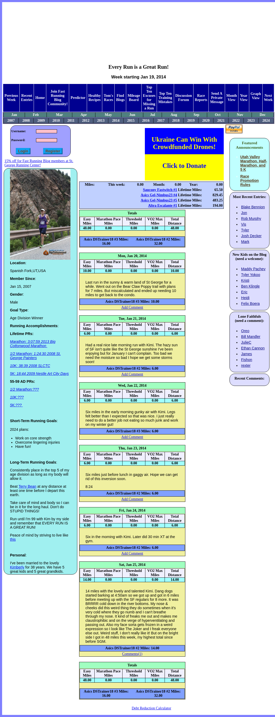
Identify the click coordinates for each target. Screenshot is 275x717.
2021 (221, 121)
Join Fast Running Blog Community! (58, 97)
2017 (161, 121)
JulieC (246, 342)
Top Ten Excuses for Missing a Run (149, 97)
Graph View (256, 96)
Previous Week (11, 98)
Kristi (245, 280)
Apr (83, 115)
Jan (14, 115)
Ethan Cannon (253, 348)
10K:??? (17, 397)
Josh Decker (251, 236)
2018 (176, 121)
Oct (218, 115)
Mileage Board (134, 98)
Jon (244, 213)
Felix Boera (250, 303)
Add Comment (132, 307)
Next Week (268, 98)
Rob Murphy (251, 218)
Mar (59, 115)
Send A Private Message (216, 98)
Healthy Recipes (94, 98)
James (246, 354)
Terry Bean (27, 486)
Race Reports (201, 98)
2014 (116, 121)
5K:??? (16, 405)
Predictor (77, 98)
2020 (206, 121)
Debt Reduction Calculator (151, 708)
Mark (245, 242)
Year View (244, 98)
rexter (246, 365)
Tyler (245, 230)
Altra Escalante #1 (162, 206)
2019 (191, 121)
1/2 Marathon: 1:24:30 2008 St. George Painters (35, 356)
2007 (11, 121)
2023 (251, 121)
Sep (196, 115)
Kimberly (17, 567)
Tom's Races (108, 98)
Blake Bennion (253, 207)
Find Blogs (120, 98)
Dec (263, 115)
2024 (266, 121)
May (108, 115)
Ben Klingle (250, 286)
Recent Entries (27, 98)
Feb (36, 115)
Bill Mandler (250, 336)
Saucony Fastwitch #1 (160, 190)
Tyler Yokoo (250, 275)
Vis (243, 224)
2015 (131, 121)
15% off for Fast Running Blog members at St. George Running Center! (38, 163)
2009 (41, 121)
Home (40, 98)
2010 (56, 121)
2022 (236, 121)
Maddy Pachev (253, 269)
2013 (100, 121)
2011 (70, 121)
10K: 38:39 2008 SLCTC (30, 366)
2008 (26, 121)
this (13, 539)
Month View (231, 98)
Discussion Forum (183, 98)
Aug (174, 115)
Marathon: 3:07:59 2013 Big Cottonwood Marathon (32, 343)
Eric (244, 292)
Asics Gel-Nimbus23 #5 (159, 200)
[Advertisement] (138, 29)
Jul (152, 115)
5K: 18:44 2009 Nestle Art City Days (39, 373)
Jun (132, 115)
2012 (85, 121)
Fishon (246, 360)
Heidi (245, 298)
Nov (240, 115)
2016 (146, 121)
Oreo (245, 331)
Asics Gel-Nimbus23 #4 (159, 195)
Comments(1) (132, 654)
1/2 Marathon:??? (24, 389)
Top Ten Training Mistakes (165, 98)
